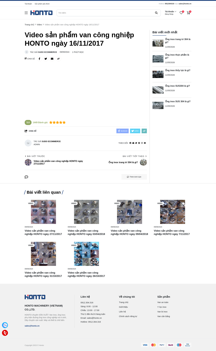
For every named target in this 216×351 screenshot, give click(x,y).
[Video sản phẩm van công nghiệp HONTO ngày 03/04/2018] (86, 212)
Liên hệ (122, 311)
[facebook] (130, 143)
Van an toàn (162, 302)
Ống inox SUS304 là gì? (177, 86)
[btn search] (156, 12)
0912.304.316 (87, 302)
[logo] (41, 12)
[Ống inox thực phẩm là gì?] (158, 58)
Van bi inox (162, 311)
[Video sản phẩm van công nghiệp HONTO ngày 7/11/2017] (172, 212)
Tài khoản (28, 4)
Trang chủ (123, 302)
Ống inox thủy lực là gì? (177, 70)
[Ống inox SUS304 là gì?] (158, 89)
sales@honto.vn (185, 4)
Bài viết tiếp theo (135, 156)
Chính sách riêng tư (128, 316)
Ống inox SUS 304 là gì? (178, 101)
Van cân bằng (163, 316)
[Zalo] (5, 325)
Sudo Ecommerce (47, 52)
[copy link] (58, 58)
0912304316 (169, 4)
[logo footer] (47, 297)
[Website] (133, 143)
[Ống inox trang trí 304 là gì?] (158, 43)
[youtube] (145, 143)
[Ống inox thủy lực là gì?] (158, 74)
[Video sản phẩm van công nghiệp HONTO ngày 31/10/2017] (43, 254)
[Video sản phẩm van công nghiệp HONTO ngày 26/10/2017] (86, 254)
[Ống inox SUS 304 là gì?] (158, 105)
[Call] (5, 333)
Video (30, 203)
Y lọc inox (161, 307)
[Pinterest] (139, 143)
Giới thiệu (123, 307)
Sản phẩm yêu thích (42, 4)
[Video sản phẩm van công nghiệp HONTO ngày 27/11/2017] (43, 212)
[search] (109, 12)
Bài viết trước (35, 156)
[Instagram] (142, 143)
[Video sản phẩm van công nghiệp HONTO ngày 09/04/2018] (129, 212)
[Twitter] (136, 143)
